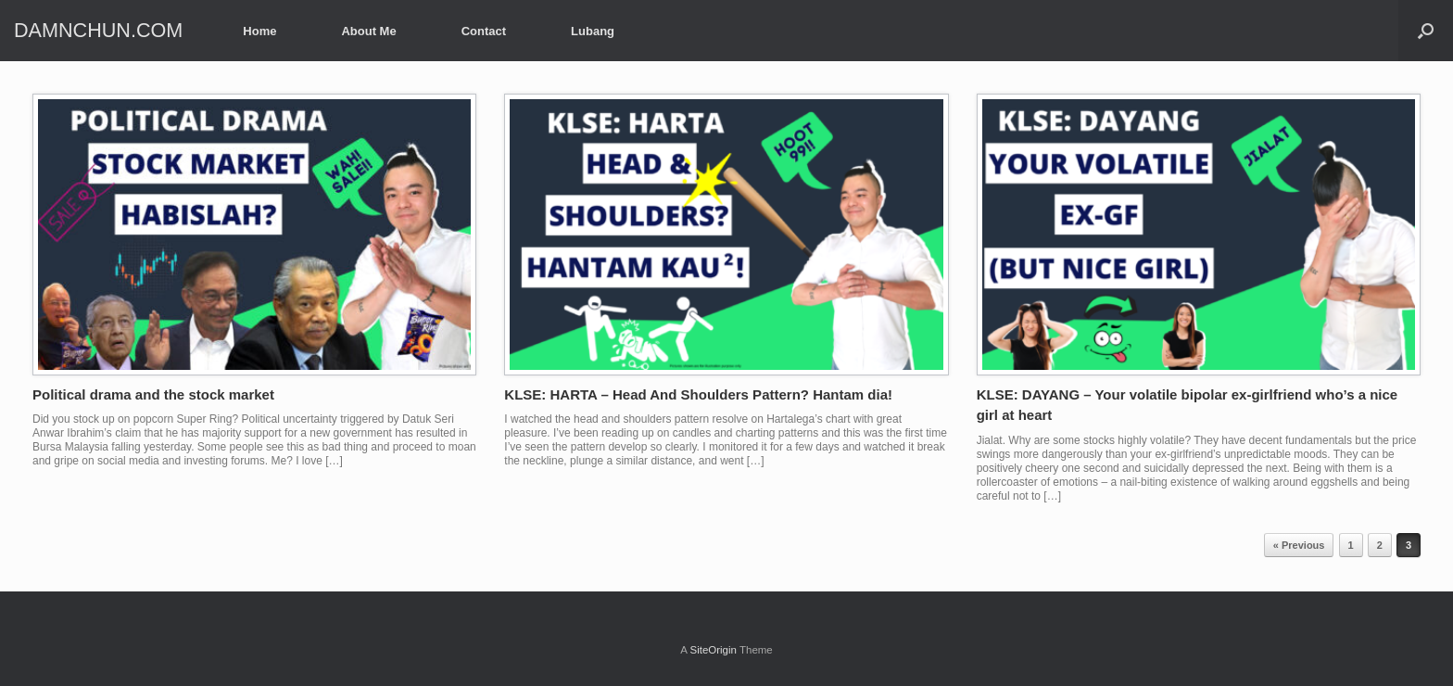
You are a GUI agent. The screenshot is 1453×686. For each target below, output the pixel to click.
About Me (368, 31)
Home (259, 31)
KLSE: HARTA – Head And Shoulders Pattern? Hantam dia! (698, 394)
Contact (483, 31)
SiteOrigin (713, 649)
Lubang (592, 31)
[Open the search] (1425, 30)
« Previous (1299, 545)
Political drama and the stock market (153, 394)
